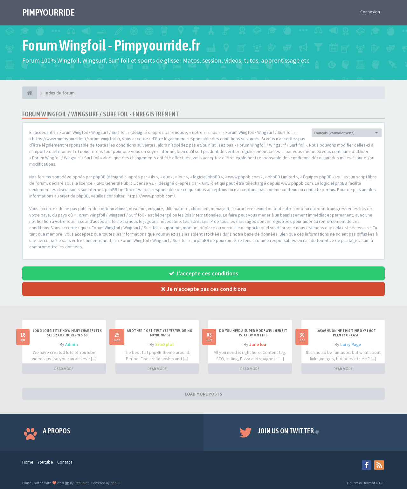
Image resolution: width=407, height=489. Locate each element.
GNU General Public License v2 (125, 183)
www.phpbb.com (297, 183)
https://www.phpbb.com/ (151, 196)
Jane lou (257, 344)
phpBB (115, 482)
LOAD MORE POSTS (203, 394)
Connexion (370, 12)
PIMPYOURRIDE (48, 12)
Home (27, 462)
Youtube (45, 462)
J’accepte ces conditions (203, 273)
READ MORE (63, 368)
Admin (71, 344)
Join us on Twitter (288, 431)
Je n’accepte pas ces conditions (203, 289)
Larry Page (350, 344)
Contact (64, 462)
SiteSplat (164, 344)
